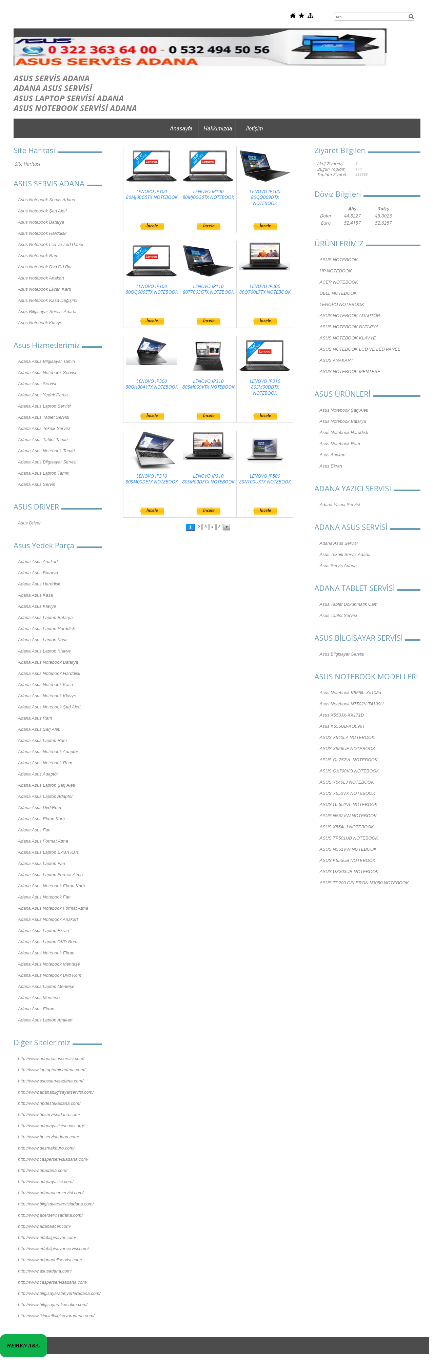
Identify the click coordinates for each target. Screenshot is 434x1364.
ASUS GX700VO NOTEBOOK (349, 770)
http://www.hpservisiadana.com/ (49, 1114)
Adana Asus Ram (35, 718)
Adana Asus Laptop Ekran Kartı (49, 852)
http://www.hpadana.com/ (42, 1170)
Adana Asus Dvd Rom (39, 807)
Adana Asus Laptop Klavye (44, 651)
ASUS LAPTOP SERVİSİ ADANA (69, 98)
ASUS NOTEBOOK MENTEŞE (350, 371)
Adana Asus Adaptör (38, 774)
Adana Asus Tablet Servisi (43, 417)
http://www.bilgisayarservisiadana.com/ (56, 1203)
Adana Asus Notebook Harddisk (49, 673)
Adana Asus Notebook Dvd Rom (49, 975)
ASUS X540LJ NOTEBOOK (347, 782)
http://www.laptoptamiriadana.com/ (51, 1069)
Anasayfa (181, 128)
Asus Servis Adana (338, 565)
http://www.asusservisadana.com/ (50, 1080)
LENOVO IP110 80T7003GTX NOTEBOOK (208, 289)
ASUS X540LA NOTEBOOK (347, 737)
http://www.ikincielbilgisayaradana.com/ (56, 1315)
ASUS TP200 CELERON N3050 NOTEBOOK (364, 882)
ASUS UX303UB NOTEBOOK (349, 871)
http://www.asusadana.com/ (45, 1271)
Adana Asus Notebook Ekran (46, 952)
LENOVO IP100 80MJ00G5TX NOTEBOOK (151, 194)
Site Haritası (27, 164)
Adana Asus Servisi (37, 383)
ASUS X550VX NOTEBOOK (347, 793)
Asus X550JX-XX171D (342, 715)
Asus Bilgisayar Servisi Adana (47, 311)
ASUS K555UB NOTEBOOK (348, 860)
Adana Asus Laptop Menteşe (46, 986)
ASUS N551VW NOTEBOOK (348, 849)
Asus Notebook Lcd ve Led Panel (50, 244)
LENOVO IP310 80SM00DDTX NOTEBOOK (265, 387)
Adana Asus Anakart (38, 561)
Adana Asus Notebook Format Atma (53, 908)
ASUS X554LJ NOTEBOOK (347, 826)
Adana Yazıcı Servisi (340, 504)
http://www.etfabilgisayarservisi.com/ (53, 1248)
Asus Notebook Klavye (40, 322)
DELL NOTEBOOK (338, 293)
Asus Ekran (331, 466)
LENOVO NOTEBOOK (342, 304)
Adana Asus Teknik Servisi (44, 428)
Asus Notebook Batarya (41, 222)
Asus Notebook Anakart (41, 278)
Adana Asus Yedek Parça (43, 394)
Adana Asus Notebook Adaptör (48, 751)
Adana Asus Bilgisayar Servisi (47, 461)
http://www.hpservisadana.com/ (48, 1136)
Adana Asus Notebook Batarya (48, 662)
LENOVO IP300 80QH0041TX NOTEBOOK (151, 384)
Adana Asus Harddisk (39, 583)
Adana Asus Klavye (37, 606)
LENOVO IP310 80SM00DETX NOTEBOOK (151, 479)
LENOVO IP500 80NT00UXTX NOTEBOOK (265, 479)
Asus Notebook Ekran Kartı (44, 289)
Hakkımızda (217, 128)
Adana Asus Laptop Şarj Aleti (46, 785)
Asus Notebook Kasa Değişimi (47, 300)
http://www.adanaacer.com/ (44, 1226)
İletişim (254, 128)
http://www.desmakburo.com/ (46, 1148)
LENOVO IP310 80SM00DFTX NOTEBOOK (208, 479)
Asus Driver (29, 522)
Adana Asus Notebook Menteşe (49, 964)
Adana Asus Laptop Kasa (42, 639)
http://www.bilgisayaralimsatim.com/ (52, 1304)
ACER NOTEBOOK (339, 282)
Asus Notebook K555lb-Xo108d (350, 692)
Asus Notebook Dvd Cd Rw (45, 266)
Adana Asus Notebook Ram (45, 762)
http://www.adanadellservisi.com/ (50, 1259)
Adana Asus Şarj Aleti (39, 729)
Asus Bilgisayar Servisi (342, 654)
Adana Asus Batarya (38, 572)
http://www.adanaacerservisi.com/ (51, 1192)
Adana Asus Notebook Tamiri (46, 450)
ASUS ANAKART (337, 360)
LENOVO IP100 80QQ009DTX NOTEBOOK (265, 197)
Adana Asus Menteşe (39, 997)
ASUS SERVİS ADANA (52, 78)
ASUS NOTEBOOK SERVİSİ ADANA (75, 107)
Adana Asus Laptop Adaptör (45, 796)
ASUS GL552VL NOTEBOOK (349, 804)
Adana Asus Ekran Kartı (41, 818)
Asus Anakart (333, 454)
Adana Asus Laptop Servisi (44, 406)
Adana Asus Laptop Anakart (45, 1019)
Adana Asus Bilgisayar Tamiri (46, 361)
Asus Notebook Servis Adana (46, 199)
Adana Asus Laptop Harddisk (46, 628)
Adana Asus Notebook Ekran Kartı (51, 885)
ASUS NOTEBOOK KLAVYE (348, 337)
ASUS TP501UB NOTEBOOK (349, 838)
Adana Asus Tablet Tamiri (43, 439)
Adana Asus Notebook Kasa (45, 684)
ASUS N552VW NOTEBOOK (348, 815)
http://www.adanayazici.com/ (46, 1181)
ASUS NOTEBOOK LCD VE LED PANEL (360, 349)
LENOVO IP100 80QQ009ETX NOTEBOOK (151, 289)
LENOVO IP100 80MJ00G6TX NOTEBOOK (208, 194)
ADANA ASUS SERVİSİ (53, 88)
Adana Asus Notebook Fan (44, 897)
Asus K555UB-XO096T (342, 726)
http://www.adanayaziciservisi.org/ (51, 1125)
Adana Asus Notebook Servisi (47, 372)
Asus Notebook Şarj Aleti (42, 210)
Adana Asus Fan (34, 829)
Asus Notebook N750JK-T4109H (352, 703)
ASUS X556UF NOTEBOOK (347, 748)
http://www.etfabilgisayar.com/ (47, 1237)
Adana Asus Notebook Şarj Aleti (49, 706)
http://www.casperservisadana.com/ (52, 1282)
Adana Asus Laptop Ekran (43, 930)
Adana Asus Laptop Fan (41, 863)
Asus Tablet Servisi (338, 615)
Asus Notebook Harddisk (42, 233)
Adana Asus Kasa (35, 595)
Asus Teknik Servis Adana (345, 554)
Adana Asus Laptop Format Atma (50, 874)
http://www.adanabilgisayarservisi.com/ (56, 1092)
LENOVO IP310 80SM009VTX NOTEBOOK (208, 384)
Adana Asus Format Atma (43, 841)
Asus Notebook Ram (38, 255)
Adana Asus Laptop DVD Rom (47, 941)
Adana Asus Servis (36, 484)
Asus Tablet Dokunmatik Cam (349, 604)
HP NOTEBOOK (336, 270)
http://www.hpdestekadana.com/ (49, 1103)
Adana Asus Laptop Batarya (45, 617)
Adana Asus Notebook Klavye (47, 695)
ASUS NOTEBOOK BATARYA (349, 326)
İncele (152, 226)
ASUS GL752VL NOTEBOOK (349, 759)
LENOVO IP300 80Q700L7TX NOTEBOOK (265, 289)
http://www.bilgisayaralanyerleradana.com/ (59, 1293)
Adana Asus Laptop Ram (42, 740)
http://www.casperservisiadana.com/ (53, 1159)
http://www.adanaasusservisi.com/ (51, 1058)
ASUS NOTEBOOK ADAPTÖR (350, 315)
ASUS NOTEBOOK (339, 259)
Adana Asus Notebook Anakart (48, 919)
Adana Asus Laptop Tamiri (44, 473)
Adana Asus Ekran (36, 1008)
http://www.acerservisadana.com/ (50, 1215)
